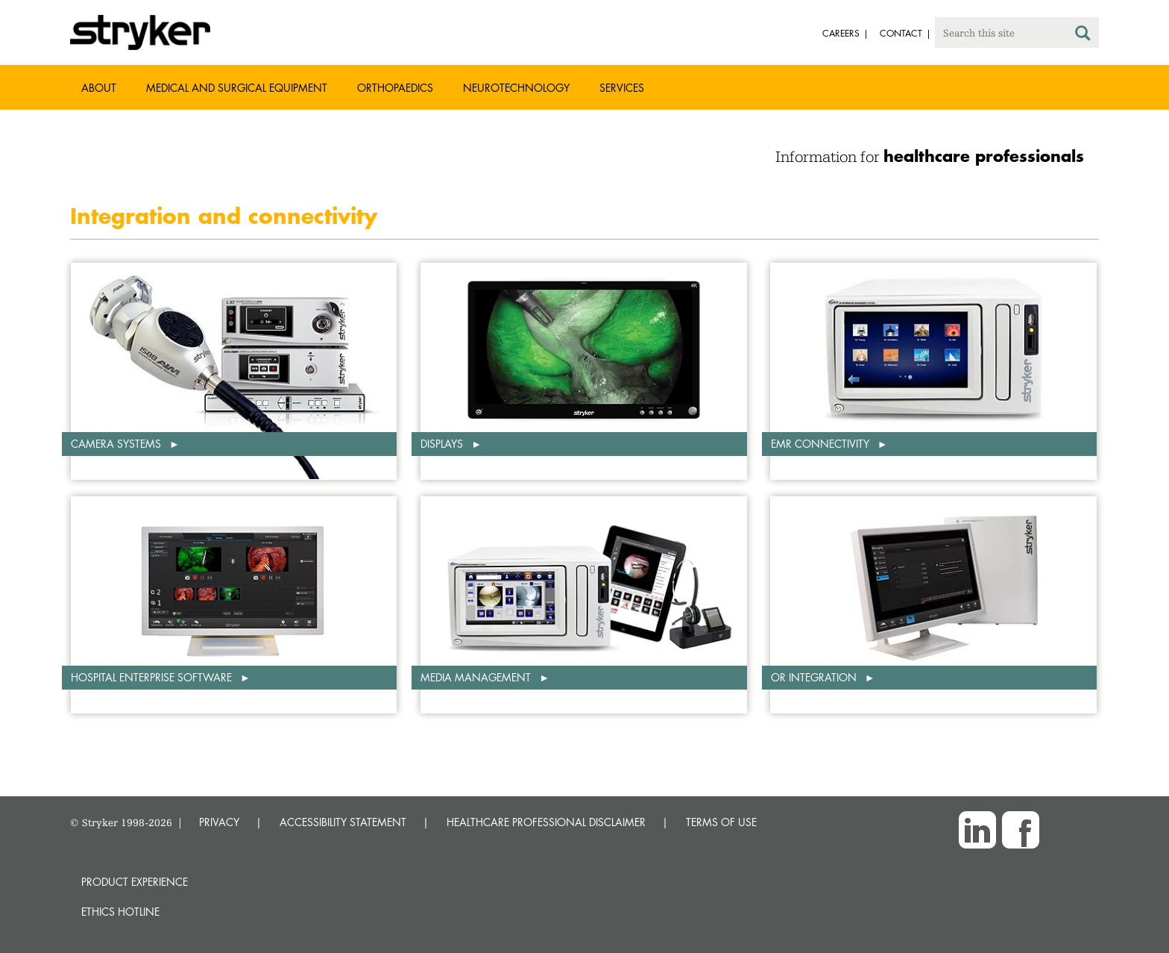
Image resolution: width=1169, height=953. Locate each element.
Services (621, 88)
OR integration (815, 677)
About (98, 88)
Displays (443, 444)
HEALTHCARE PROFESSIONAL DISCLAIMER (546, 822)
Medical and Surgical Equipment (236, 88)
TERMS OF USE (721, 822)
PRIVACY (219, 822)
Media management (477, 677)
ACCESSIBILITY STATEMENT (343, 822)
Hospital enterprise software (153, 677)
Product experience (134, 882)
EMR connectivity (821, 444)
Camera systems (117, 444)
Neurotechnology (516, 88)
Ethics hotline (120, 911)
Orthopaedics (395, 88)
